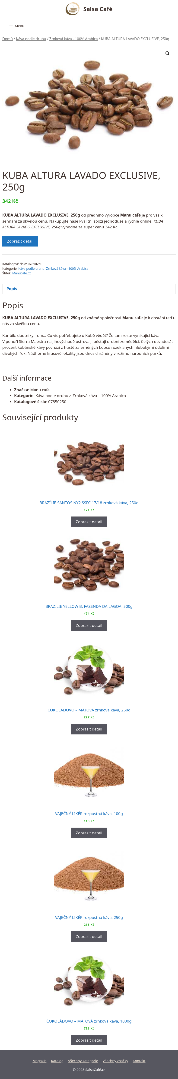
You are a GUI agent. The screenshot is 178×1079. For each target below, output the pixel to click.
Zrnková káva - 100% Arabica (73, 38)
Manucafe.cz (21, 273)
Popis (11, 288)
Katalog (57, 1060)
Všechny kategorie (83, 1060)
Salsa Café (98, 9)
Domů (7, 38)
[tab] (89, 289)
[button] (167, 53)
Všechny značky (115, 1060)
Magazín (39, 1060)
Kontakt (139, 1060)
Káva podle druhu (31, 38)
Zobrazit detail (20, 241)
